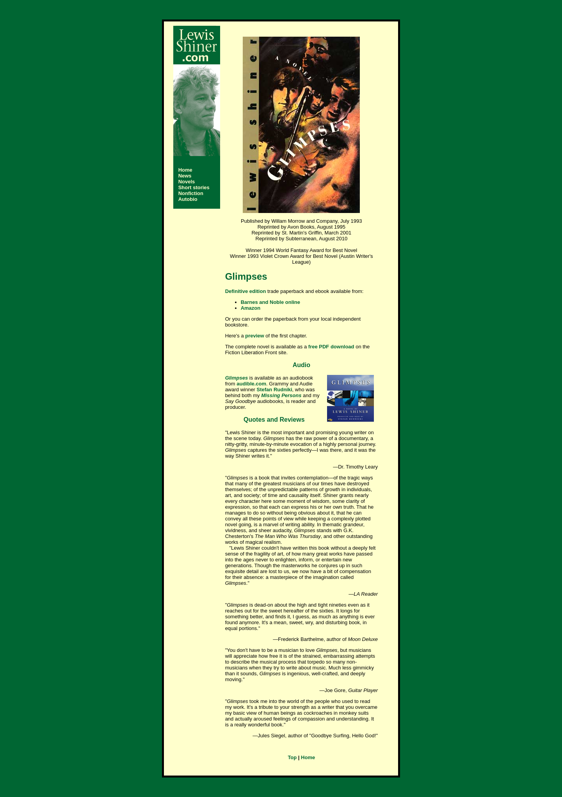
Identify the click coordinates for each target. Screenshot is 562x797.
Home (185, 170)
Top (292, 757)
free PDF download (331, 347)
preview (254, 336)
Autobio (187, 199)
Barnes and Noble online (270, 302)
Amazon (251, 308)
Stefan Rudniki (274, 389)
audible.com (251, 384)
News (185, 176)
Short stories (194, 187)
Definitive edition (245, 291)
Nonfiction (190, 193)
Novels (186, 182)
